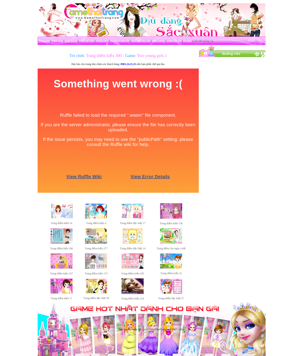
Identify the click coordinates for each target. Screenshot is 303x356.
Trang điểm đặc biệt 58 (96, 298)
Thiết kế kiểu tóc (119, 41)
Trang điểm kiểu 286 (61, 248)
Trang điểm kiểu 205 (132, 273)
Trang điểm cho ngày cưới (171, 248)
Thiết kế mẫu (86, 41)
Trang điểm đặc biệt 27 (171, 298)
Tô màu (187, 41)
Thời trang (57, 41)
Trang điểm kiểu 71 (61, 298)
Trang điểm (102, 41)
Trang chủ (44, 41)
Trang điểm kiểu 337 (61, 273)
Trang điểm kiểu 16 (61, 223)
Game (145, 329)
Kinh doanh (71, 41)
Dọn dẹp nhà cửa (140, 41)
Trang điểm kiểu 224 (132, 298)
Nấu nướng (158, 41)
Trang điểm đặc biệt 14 (132, 248)
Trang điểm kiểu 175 (96, 273)
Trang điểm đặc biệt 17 (132, 223)
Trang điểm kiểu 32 (171, 273)
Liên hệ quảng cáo (203, 41)
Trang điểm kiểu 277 (96, 248)
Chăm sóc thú (174, 41)
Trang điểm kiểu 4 (96, 223)
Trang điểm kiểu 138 (171, 223)
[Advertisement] (232, 123)
